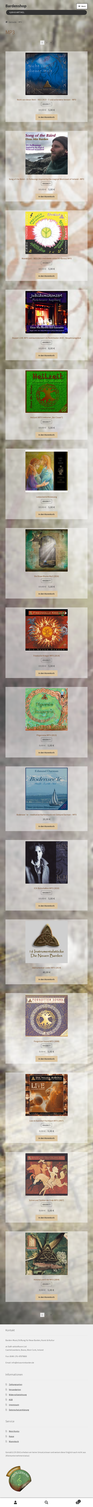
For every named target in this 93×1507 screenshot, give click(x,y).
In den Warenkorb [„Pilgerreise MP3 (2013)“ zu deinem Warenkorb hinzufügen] (46, 752)
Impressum (14, 1404)
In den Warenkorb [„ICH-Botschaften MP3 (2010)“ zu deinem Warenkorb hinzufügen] (46, 905)
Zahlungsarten (15, 1384)
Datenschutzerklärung (19, 1409)
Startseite (12, 22)
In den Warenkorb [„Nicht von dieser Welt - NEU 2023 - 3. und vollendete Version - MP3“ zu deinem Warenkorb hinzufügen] (46, 117)
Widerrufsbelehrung (18, 1394)
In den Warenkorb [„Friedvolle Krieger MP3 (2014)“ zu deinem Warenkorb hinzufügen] (46, 673)
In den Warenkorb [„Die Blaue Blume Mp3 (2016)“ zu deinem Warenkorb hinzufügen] (46, 593)
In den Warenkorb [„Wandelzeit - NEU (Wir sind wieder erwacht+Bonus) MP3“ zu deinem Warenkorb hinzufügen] (46, 276)
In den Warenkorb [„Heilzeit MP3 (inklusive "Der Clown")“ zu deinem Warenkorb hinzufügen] (46, 434)
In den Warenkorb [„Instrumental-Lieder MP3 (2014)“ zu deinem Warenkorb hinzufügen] (46, 979)
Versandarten (15, 1389)
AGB (11, 1399)
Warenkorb (14, 1441)
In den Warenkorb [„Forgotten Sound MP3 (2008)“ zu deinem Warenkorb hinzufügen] (46, 1058)
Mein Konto (14, 1431)
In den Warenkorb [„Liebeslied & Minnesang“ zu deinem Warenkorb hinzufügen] (46, 514)
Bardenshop (15, 5)
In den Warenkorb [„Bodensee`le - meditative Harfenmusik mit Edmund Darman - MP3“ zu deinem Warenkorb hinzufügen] (46, 826)
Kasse (11, 1436)
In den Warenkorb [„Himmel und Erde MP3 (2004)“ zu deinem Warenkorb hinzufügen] (46, 1297)
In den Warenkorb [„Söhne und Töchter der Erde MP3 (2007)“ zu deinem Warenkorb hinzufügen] (46, 1217)
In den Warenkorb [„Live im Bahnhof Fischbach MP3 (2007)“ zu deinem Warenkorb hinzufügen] (46, 1138)
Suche (46, 1502)
